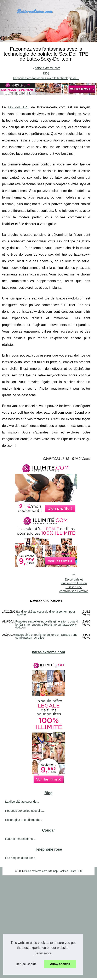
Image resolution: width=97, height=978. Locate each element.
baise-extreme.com (47, 68)
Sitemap (53, 871)
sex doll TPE (18, 107)
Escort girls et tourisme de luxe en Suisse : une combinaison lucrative (73, 585)
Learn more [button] (43, 953)
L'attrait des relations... (20, 838)
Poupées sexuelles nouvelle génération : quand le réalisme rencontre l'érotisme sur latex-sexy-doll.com (46, 624)
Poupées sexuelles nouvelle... (25, 810)
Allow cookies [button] (60, 964)
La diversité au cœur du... (22, 801)
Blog (46, 73)
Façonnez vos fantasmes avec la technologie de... (46, 78)
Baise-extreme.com (35, 871)
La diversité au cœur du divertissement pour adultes (46, 613)
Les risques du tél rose (20, 857)
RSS (79, 871)
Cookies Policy (67, 871)
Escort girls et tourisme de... (23, 819)
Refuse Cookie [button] (26, 964)
